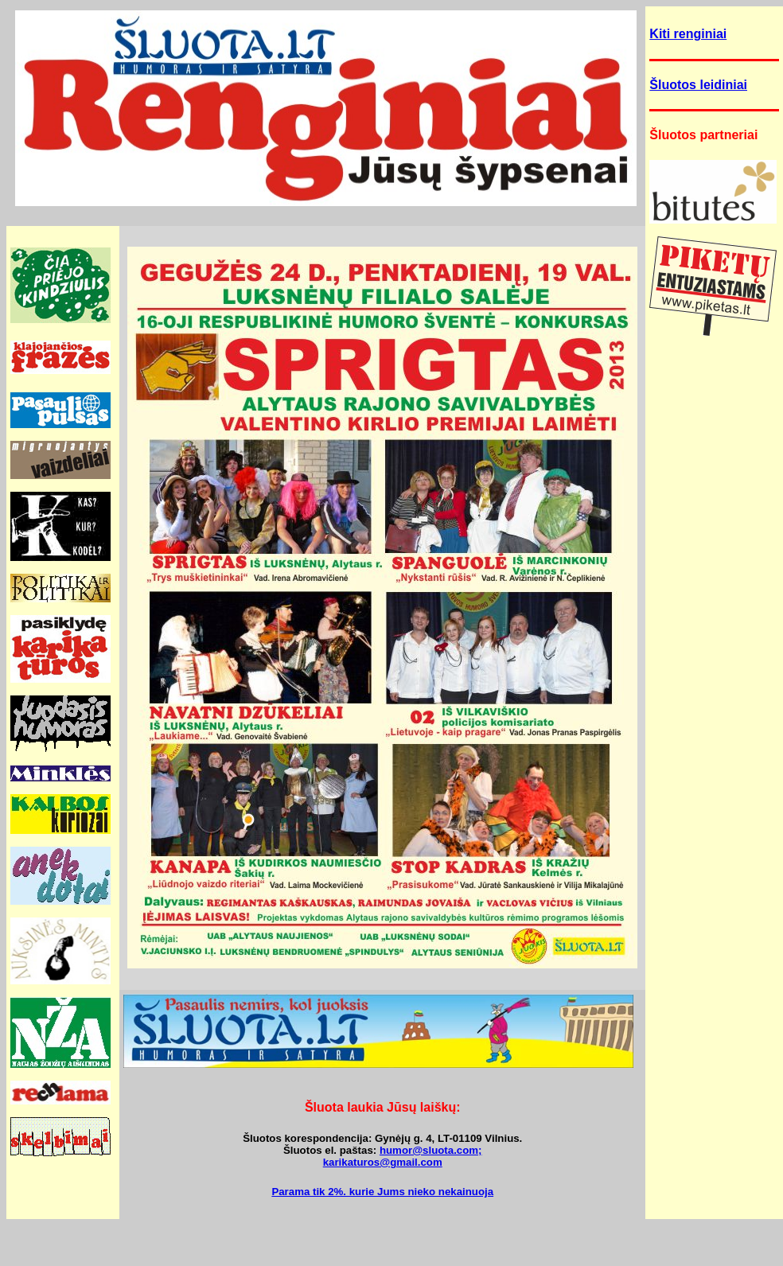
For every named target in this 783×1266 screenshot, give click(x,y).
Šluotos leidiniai (698, 85)
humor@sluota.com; (431, 1150)
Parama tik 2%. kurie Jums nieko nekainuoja (382, 1192)
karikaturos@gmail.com (382, 1162)
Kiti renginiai (688, 34)
